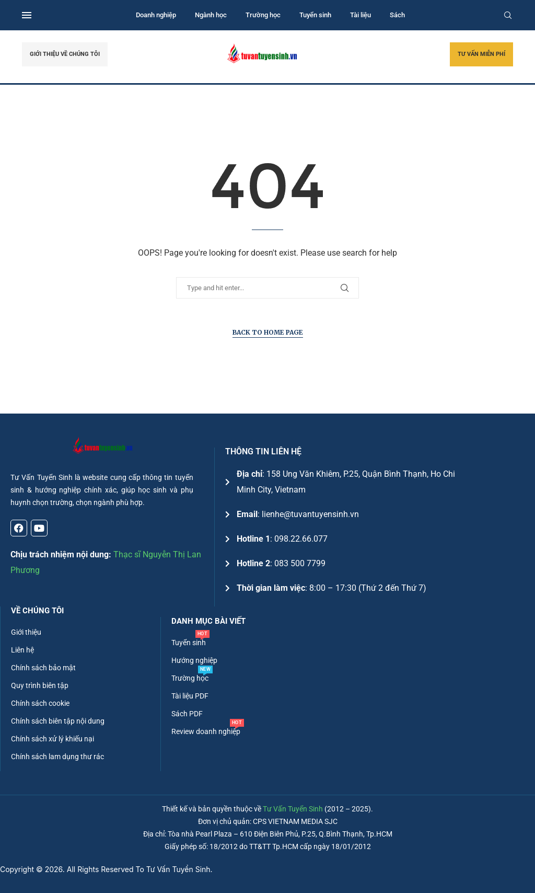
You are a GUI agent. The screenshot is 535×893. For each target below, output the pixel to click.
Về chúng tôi (37, 611)
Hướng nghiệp (194, 660)
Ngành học (211, 15)
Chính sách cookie (40, 703)
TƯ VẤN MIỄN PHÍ (481, 54)
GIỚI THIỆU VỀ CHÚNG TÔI (65, 54)
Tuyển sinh (315, 15)
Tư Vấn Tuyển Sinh (293, 809)
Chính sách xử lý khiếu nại (52, 738)
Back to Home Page (267, 332)
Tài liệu (360, 15)
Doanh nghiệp (156, 15)
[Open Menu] (26, 15)
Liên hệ (22, 650)
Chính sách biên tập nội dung (57, 721)
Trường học (263, 15)
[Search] (508, 15)
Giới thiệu (26, 632)
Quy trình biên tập (39, 685)
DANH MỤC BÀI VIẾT (208, 621)
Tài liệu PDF (189, 696)
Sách (397, 15)
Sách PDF (187, 713)
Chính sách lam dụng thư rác (57, 756)
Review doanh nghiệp (205, 731)
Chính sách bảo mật (43, 667)
